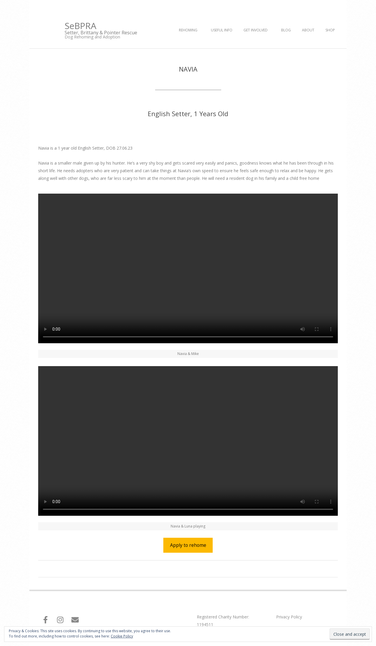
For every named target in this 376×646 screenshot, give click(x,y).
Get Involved (256, 30)
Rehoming (188, 30)
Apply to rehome (188, 545)
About (308, 30)
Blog (286, 30)
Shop (330, 30)
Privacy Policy (289, 617)
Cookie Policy (122, 636)
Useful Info (221, 30)
